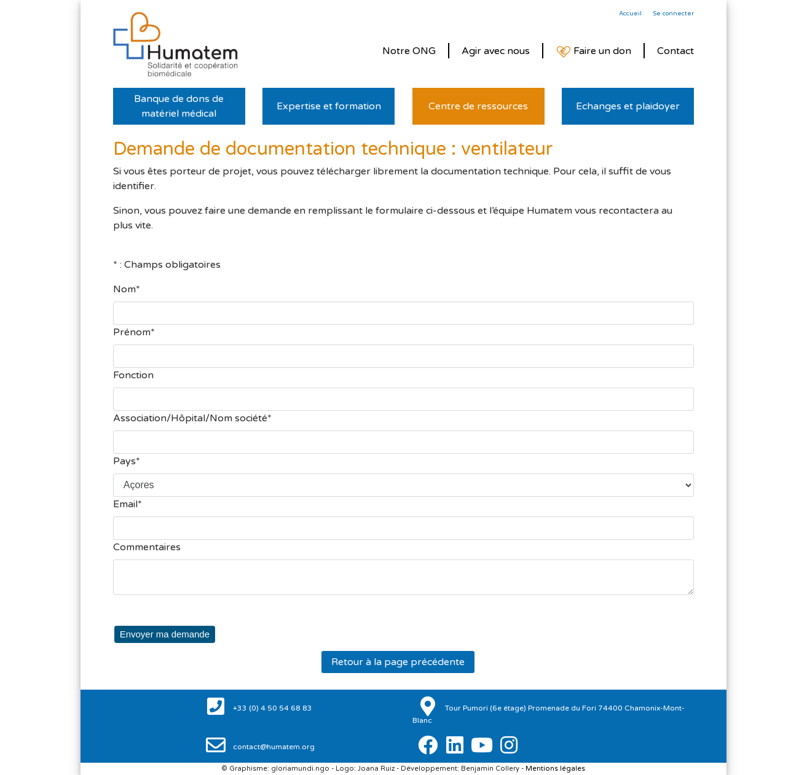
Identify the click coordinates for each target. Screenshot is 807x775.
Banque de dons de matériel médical (179, 106)
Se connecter (673, 13)
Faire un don (593, 51)
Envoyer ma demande (162, 634)
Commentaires (147, 547)
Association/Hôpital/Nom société (190, 418)
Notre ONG (409, 51)
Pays (124, 461)
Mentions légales (555, 769)
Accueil (630, 13)
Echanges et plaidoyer (628, 106)
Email (125, 504)
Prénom (132, 332)
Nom (124, 289)
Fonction (133, 375)
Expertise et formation (329, 106)
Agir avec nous (496, 51)
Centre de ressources (478, 106)
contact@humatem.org (273, 746)
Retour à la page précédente (398, 661)
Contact (675, 51)
